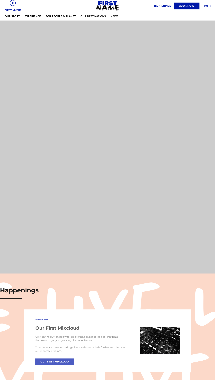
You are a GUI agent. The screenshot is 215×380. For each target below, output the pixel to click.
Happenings (162, 5)
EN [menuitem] (206, 6)
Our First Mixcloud (54, 363)
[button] (93, 16)
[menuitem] (207, 6)
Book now (186, 5)
